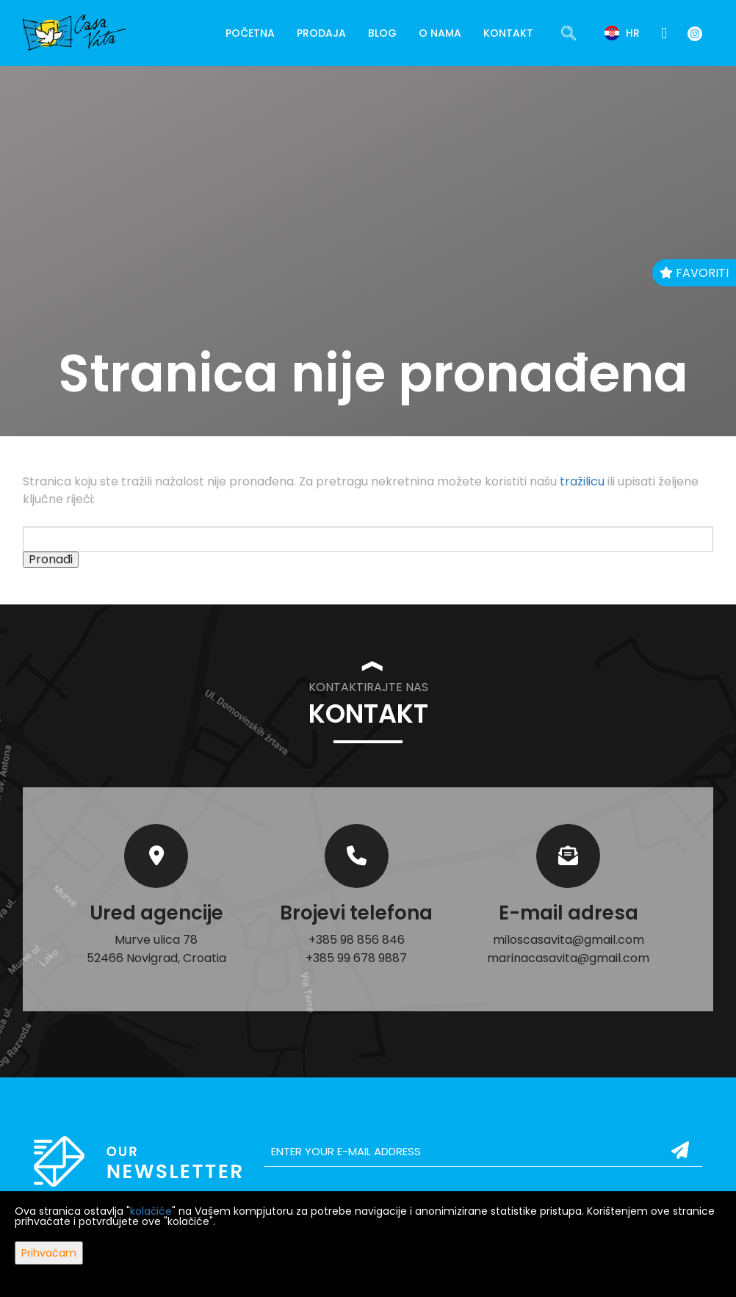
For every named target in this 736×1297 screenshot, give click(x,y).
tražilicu (582, 481)
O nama (440, 33)
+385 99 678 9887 (356, 958)
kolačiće (151, 1211)
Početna (250, 33)
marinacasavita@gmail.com (568, 958)
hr (622, 33)
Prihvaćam (48, 1253)
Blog (382, 33)
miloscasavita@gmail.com (568, 939)
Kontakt (508, 33)
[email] (483, 1151)
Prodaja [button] (321, 33)
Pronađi (51, 560)
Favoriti (694, 272)
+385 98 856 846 (357, 939)
